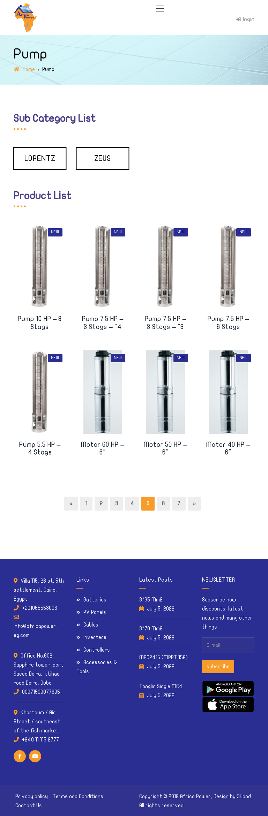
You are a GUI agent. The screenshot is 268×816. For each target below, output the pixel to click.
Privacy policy (31, 796)
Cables (90, 625)
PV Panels (94, 612)
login (245, 19)
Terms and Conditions (78, 796)
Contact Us (28, 805)
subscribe (218, 666)
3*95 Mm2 (151, 600)
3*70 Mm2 (151, 628)
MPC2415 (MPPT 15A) (163, 657)
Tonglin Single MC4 (161, 686)
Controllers (96, 650)
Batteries (94, 600)
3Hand (244, 796)
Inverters (94, 637)
